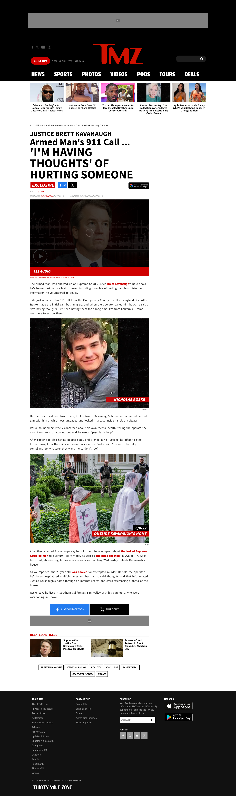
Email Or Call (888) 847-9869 (68, 61)
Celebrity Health (82, 674)
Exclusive (112, 667)
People (35, 759)
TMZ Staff (38, 191)
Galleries (36, 754)
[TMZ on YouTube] (137, 735)
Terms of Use (38, 713)
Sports (63, 75)
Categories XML (40, 750)
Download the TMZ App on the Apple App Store (179, 706)
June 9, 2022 (46, 195)
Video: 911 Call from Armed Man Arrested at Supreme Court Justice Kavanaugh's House (54, 277)
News (38, 75)
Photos (91, 75)
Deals (192, 75)
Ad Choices (37, 718)
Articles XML (38, 731)
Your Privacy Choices (42, 722)
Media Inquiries (83, 722)
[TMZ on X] (37, 47)
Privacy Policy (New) (42, 709)
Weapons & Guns (76, 667)
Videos (118, 75)
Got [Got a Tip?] (40, 61)
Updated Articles (40, 736)
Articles (36, 727)
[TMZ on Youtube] (43, 47)
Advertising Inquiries (86, 718)
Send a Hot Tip (83, 709)
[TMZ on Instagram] (49, 47)
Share (70, 609)
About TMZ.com (40, 704)
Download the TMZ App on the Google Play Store (179, 717)
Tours (167, 75)
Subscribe (152, 720)
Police (102, 674)
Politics (96, 667)
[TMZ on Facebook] (32, 47)
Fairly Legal (130, 667)
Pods (143, 75)
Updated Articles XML (43, 741)
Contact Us (81, 704)
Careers (80, 713)
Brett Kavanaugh (50, 667)
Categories (37, 745)
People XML (38, 764)
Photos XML (38, 768)
